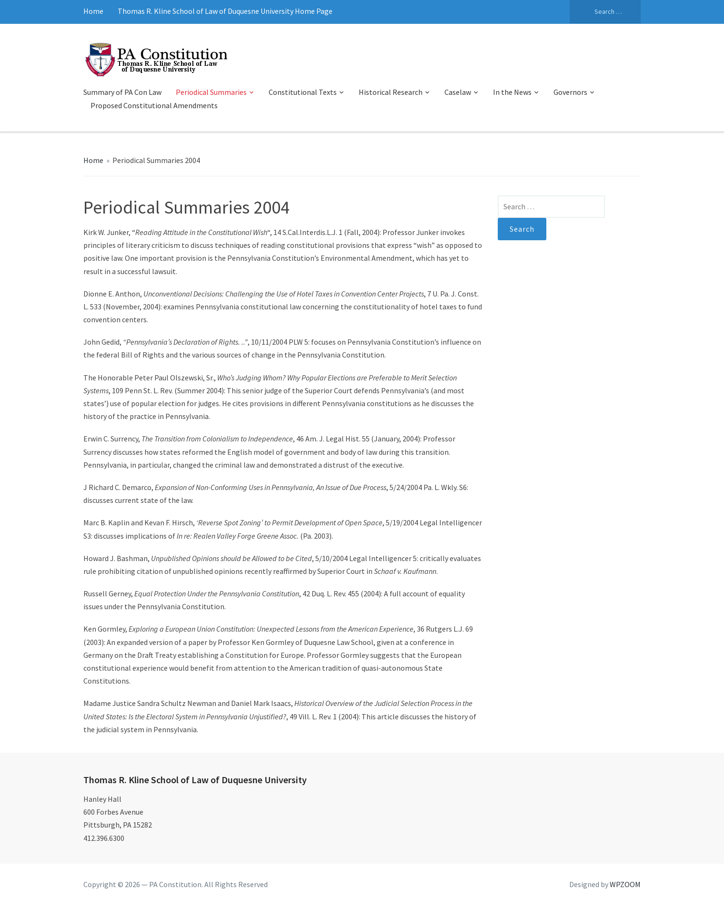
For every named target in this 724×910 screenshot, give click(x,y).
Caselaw (457, 92)
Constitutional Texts (303, 92)
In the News (512, 92)
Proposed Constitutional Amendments (154, 105)
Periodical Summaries (211, 92)
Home (93, 11)
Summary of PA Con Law (122, 92)
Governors (570, 92)
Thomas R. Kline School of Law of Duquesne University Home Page (225, 11)
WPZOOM (625, 884)
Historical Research (390, 92)
